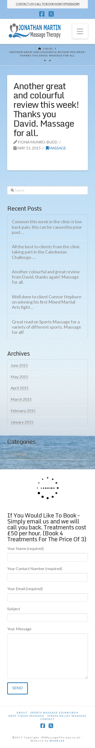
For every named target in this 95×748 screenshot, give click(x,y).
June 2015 (19, 365)
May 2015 (19, 376)
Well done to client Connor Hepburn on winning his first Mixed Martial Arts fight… (46, 302)
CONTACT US (24, 3)
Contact (47, 719)
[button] (80, 31)
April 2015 (20, 387)
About (22, 712)
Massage (56, 148)
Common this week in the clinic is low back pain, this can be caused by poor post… (47, 227)
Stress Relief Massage (67, 715)
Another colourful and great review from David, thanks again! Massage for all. (46, 277)
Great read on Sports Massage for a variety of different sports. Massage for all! (46, 327)
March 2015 (21, 399)
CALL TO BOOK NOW (48, 3)
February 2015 (23, 410)
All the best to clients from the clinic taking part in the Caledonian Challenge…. (46, 252)
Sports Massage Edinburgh (54, 712)
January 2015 (22, 422)
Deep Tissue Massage (26, 715)
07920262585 (71, 3)
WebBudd (57, 740)
